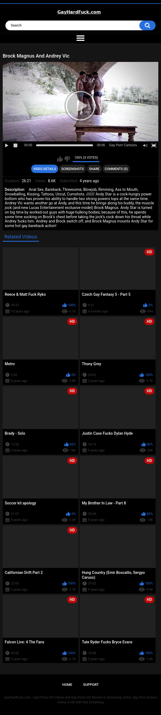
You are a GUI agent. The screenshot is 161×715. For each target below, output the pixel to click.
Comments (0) (116, 169)
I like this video (60, 159)
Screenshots (72, 169)
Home (67, 685)
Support (91, 685)
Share (94, 169)
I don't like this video (67, 159)
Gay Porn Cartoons (123, 145)
